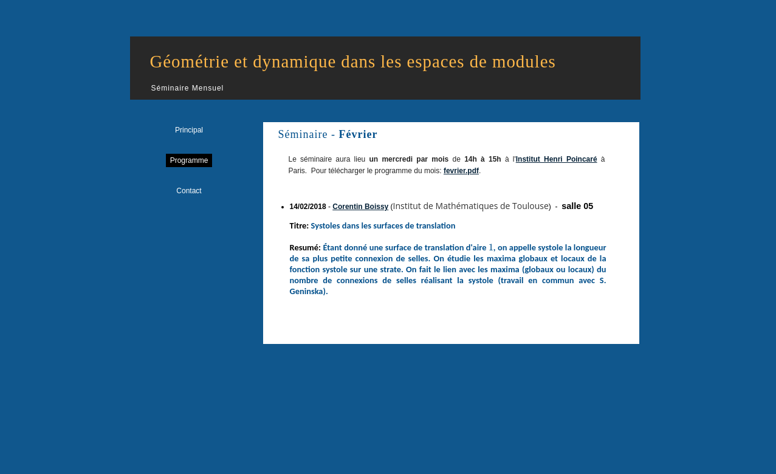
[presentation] (491, 247)
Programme (189, 160)
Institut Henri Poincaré (556, 159)
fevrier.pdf (461, 171)
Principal (189, 130)
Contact (188, 191)
